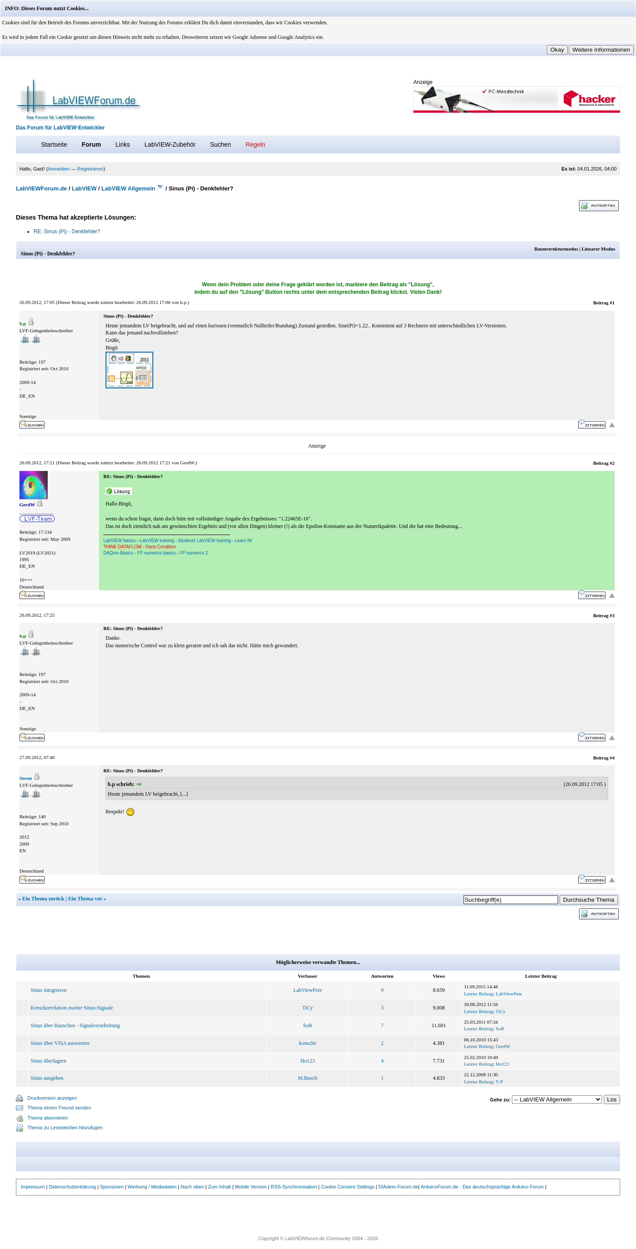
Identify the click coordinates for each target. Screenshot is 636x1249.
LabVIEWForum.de (41, 188)
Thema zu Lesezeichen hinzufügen (65, 1127)
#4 (612, 757)
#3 (612, 615)
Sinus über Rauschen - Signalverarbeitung (75, 1025)
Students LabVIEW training (204, 540)
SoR (307, 1025)
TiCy (307, 1008)
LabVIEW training (157, 540)
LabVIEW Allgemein (128, 188)
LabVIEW (84, 188)
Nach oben (192, 1186)
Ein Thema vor (85, 899)
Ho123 (307, 1061)
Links (122, 144)
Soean (25, 778)
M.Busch (308, 1078)
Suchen (220, 144)
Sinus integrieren (48, 990)
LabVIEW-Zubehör (170, 144)
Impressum (33, 1186)
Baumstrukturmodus (556, 248)
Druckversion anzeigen (52, 1098)
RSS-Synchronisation (294, 1186)
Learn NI (243, 540)
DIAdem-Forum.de (398, 1186)
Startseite (54, 144)
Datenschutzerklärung (72, 1186)
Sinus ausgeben (46, 1078)
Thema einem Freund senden (59, 1107)
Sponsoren (111, 1186)
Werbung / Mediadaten (152, 1186)
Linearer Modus (598, 248)
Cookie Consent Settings (348, 1186)
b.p (183, 302)
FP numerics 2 (194, 552)
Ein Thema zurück (43, 899)
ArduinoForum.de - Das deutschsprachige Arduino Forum (482, 1186)
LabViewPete (307, 990)
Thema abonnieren (47, 1117)
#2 (612, 463)
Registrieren (90, 168)
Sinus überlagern (48, 1061)
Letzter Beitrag (478, 993)
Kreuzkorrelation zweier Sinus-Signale (71, 1008)
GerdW (187, 462)
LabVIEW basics (119, 540)
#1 (612, 302)
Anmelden (59, 168)
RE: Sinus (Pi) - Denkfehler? (67, 231)
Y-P (499, 1081)
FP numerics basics (156, 552)
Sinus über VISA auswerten (59, 1043)
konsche (307, 1043)
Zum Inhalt (219, 1186)
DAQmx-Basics (118, 552)
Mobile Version (251, 1186)
